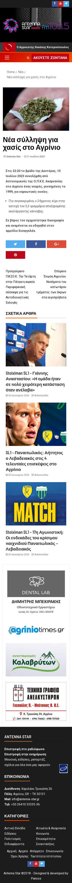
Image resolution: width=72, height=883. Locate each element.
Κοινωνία (42, 833)
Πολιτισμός (12, 839)
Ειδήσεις (10, 833)
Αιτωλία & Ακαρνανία (51, 828)
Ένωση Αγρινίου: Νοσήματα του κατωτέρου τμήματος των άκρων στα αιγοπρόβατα (51, 284)
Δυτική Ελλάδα (14, 828)
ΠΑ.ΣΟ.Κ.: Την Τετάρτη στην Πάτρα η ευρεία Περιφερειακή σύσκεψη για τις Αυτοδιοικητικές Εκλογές (21, 286)
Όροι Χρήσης (20, 856)
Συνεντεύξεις (45, 844)
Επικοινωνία (54, 851)
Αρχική (12, 851)
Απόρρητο (37, 851)
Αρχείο (23, 851)
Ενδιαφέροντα (14, 844)
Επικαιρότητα (45, 839)
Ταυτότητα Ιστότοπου (46, 856)
